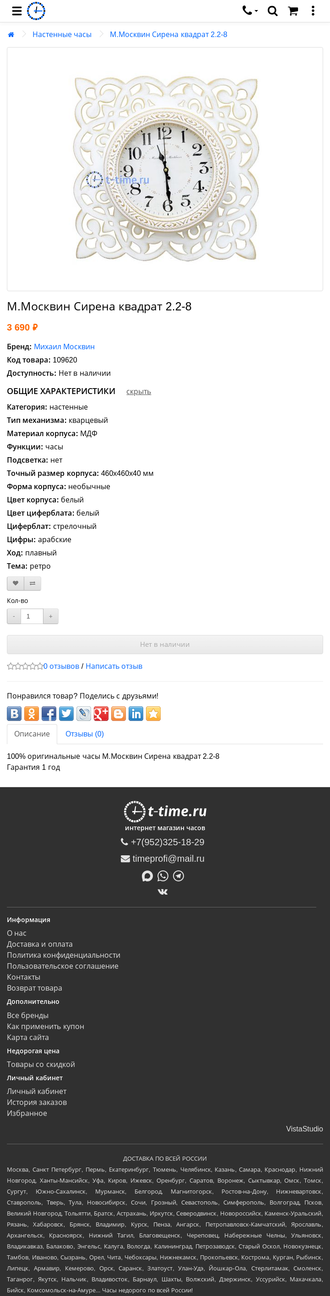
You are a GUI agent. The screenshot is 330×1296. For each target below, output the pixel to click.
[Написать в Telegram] (181, 875)
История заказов (37, 1102)
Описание (32, 734)
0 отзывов (61, 666)
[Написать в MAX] (149, 875)
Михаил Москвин (64, 347)
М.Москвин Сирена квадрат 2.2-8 (168, 34)
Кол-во (17, 600)
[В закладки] (15, 583)
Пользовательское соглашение (63, 966)
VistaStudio (304, 1129)
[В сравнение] (32, 583)
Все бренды (28, 1015)
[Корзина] (293, 11)
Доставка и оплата (40, 944)
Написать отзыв (114, 666)
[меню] (313, 11)
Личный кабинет (36, 1091)
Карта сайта (28, 1037)
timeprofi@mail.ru (163, 858)
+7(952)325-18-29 (162, 842)
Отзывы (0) (84, 734)
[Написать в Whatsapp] (165, 875)
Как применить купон (45, 1026)
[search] (273, 11)
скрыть (138, 391)
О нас (17, 933)
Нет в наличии (165, 644)
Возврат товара (34, 988)
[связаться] (250, 11)
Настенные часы (62, 34)
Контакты (23, 977)
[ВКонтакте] (165, 891)
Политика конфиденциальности (63, 955)
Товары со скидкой (41, 1064)
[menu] (17, 11)
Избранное (27, 1113)
